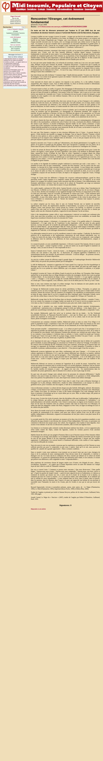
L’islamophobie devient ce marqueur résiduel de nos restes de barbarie (14, 59)
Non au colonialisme (15, 47)
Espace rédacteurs (15, 23)
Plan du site (15, 18)
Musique (15, 41)
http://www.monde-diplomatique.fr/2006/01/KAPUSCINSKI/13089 (62, 27)
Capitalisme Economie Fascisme (15, 33)
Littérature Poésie (15, 42)
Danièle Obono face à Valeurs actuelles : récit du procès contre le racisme (15, 73)
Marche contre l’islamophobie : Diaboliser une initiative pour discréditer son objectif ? (15, 77)
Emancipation (15, 34)
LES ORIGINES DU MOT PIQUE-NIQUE (15, 85)
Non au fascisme (15, 50)
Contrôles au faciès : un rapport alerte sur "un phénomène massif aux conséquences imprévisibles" (15, 63)
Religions (15, 39)
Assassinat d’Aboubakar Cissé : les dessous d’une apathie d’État (13, 70)
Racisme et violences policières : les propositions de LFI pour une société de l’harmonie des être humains (15, 82)
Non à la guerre (15, 48)
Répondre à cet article (38, 509)
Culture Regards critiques (15, 29)
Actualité (15, 31)
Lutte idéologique (15, 37)
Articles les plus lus (15, 21)
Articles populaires (15, 20)
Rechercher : (7, 27)
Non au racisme (15, 45)
